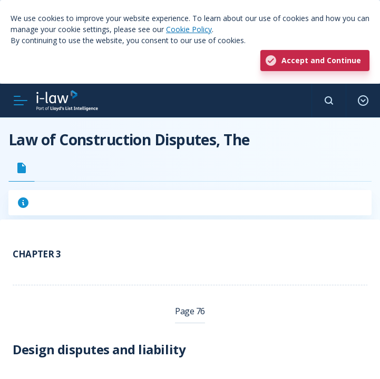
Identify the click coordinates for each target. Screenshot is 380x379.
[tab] (21, 168)
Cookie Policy (189, 29)
